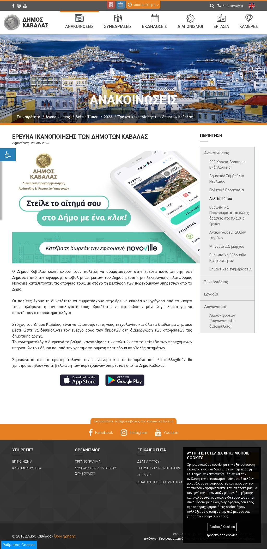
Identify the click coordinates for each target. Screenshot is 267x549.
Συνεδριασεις (118, 21)
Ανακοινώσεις (58, 117)
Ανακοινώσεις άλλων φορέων (227, 235)
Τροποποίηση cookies (222, 535)
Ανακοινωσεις (79, 21)
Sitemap (143, 475)
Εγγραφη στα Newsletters (158, 468)
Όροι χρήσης (65, 536)
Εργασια (221, 21)
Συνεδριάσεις (216, 282)
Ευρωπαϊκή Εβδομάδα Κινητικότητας (227, 258)
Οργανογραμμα (88, 461)
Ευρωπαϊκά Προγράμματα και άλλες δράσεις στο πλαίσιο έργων (229, 215)
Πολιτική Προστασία (226, 190)
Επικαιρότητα (28, 117)
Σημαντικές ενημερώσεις (230, 269)
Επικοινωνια (22, 461)
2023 (108, 117)
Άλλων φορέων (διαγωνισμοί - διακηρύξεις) (222, 320)
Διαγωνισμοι (190, 21)
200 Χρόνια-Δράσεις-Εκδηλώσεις (227, 164)
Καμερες (248, 21)
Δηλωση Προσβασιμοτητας (160, 482)
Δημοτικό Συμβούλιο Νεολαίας (226, 179)
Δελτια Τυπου (148, 461)
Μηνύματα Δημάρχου (226, 246)
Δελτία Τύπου (87, 117)
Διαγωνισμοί (215, 306)
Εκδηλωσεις (154, 21)
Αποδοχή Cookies (222, 527)
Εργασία (211, 294)
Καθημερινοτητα (26, 468)
